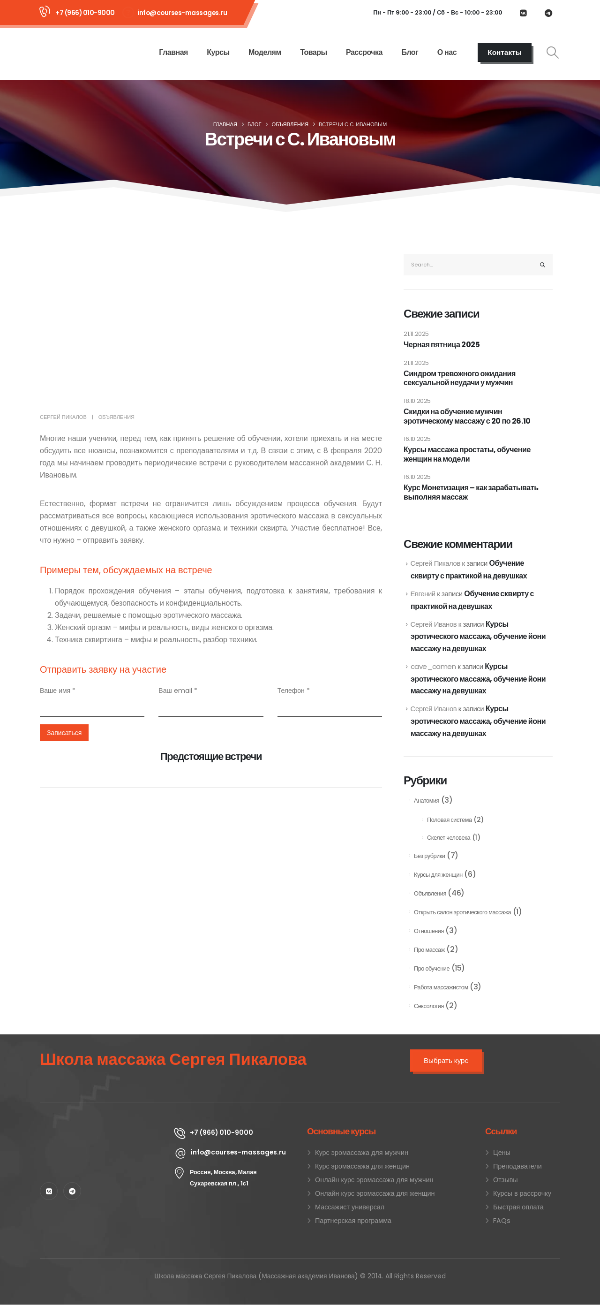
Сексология (429, 1007)
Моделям (264, 52)
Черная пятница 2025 (442, 344)
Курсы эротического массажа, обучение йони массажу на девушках (478, 636)
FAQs (501, 1222)
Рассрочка (364, 52)
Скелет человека (448, 839)
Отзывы (505, 1181)
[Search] (543, 264)
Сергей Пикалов (63, 417)
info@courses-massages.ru (182, 12)
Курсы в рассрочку (522, 1195)
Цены (501, 1154)
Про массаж (429, 951)
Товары (313, 52)
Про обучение (432, 970)
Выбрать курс (446, 1062)
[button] (553, 52)
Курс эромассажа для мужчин (361, 1154)
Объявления (116, 417)
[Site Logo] (78, 52)
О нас (447, 52)
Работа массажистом (441, 989)
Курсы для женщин (438, 876)
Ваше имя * (57, 690)
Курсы (218, 52)
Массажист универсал (349, 1208)
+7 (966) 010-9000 (85, 12)
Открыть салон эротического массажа (462, 914)
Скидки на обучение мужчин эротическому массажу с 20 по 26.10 (467, 416)
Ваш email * (177, 690)
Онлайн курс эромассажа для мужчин (374, 1181)
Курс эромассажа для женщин (362, 1167)
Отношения (429, 932)
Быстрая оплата (518, 1208)
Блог (409, 52)
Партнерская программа (353, 1222)
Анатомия (426, 802)
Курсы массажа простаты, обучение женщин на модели (467, 454)
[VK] (523, 12)
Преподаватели (517, 1167)
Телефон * (294, 690)
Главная (173, 52)
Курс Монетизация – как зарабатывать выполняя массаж (471, 492)
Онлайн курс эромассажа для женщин (375, 1195)
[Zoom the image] (99, 1132)
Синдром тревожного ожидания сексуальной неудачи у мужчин (460, 378)
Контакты (505, 52)
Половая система (449, 821)
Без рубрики (429, 857)
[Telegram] (548, 12)
